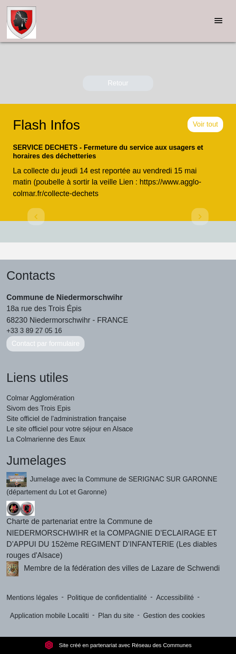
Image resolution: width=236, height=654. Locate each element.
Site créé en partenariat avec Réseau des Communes (118, 645)
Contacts (30, 275)
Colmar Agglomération (40, 398)
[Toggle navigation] (218, 21)
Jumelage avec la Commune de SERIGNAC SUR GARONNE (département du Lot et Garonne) (111, 484)
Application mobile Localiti (49, 615)
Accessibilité (175, 597)
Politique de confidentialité (107, 597)
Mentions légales (32, 597)
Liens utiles (37, 378)
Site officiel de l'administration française (66, 418)
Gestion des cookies (174, 615)
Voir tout (205, 124)
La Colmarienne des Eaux (45, 439)
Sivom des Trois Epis (38, 408)
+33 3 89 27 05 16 (34, 330)
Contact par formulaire (45, 343)
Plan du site (116, 615)
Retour (118, 83)
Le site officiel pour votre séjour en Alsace (69, 429)
